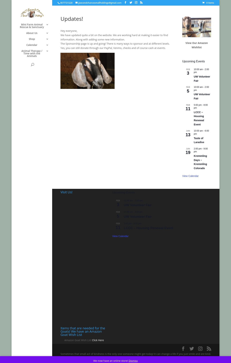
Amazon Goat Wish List (77, 340)
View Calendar (190, 176)
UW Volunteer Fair (138, 205)
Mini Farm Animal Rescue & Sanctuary (32, 26)
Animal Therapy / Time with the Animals (31, 54)
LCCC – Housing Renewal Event (148, 228)
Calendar (31, 45)
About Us (32, 33)
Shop (32, 39)
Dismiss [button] (133, 360)
